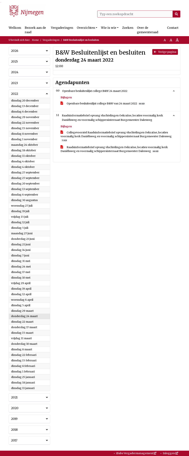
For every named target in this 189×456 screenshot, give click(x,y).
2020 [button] (14, 408)
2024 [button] (14, 72)
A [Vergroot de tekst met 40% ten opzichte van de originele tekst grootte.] (177, 40)
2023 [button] (14, 83)
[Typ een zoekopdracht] (138, 14)
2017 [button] (14, 440)
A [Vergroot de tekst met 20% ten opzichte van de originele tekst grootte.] (171, 40)
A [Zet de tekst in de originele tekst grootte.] (165, 40)
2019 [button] (14, 419)
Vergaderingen (62, 28)
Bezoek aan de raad (35, 30)
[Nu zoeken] (176, 14)
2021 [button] (14, 397)
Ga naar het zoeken (0, 2)
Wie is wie (108, 28)
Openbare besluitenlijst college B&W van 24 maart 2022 (103, 103)
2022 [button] (14, 94)
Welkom (15, 28)
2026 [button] (14, 51)
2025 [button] (14, 61)
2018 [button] (14, 429)
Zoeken (127, 28)
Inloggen (170, 453)
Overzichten (86, 28)
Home (35, 40)
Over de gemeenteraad (147, 30)
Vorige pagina (165, 51)
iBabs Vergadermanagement (136, 453)
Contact (172, 28)
